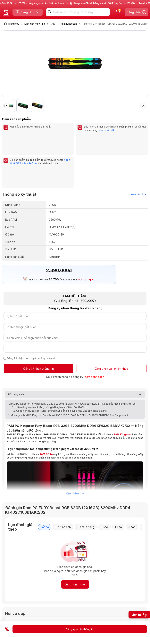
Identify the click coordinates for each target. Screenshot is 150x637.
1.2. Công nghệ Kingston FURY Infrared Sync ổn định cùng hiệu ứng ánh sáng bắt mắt (59, 369)
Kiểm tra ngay (86, 237)
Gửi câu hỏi (127, 612)
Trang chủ (13, 23)
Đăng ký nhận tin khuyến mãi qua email (31, 316)
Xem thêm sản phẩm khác (111, 326)
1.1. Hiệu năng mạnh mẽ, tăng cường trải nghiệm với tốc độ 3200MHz (50, 365)
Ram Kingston (69, 23)
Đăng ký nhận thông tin (38, 326)
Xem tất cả (138, 152)
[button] (143, 105)
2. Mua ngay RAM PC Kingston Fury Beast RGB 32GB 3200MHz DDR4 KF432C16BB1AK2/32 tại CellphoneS (68, 373)
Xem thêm (75, 452)
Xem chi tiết (106, 130)
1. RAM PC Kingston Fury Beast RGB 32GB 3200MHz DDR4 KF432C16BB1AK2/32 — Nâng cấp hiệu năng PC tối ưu (72, 361)
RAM (52, 23)
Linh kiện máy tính (34, 23)
